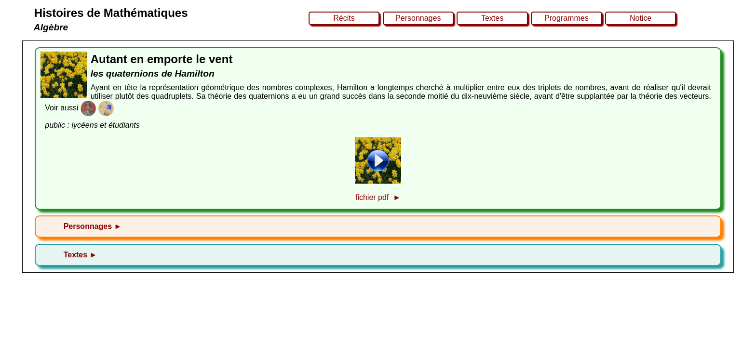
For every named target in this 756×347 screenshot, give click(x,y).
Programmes (566, 18)
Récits (343, 18)
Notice (640, 18)
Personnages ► (93, 226)
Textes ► (80, 255)
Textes (492, 18)
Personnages (418, 18)
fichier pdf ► (378, 197)
